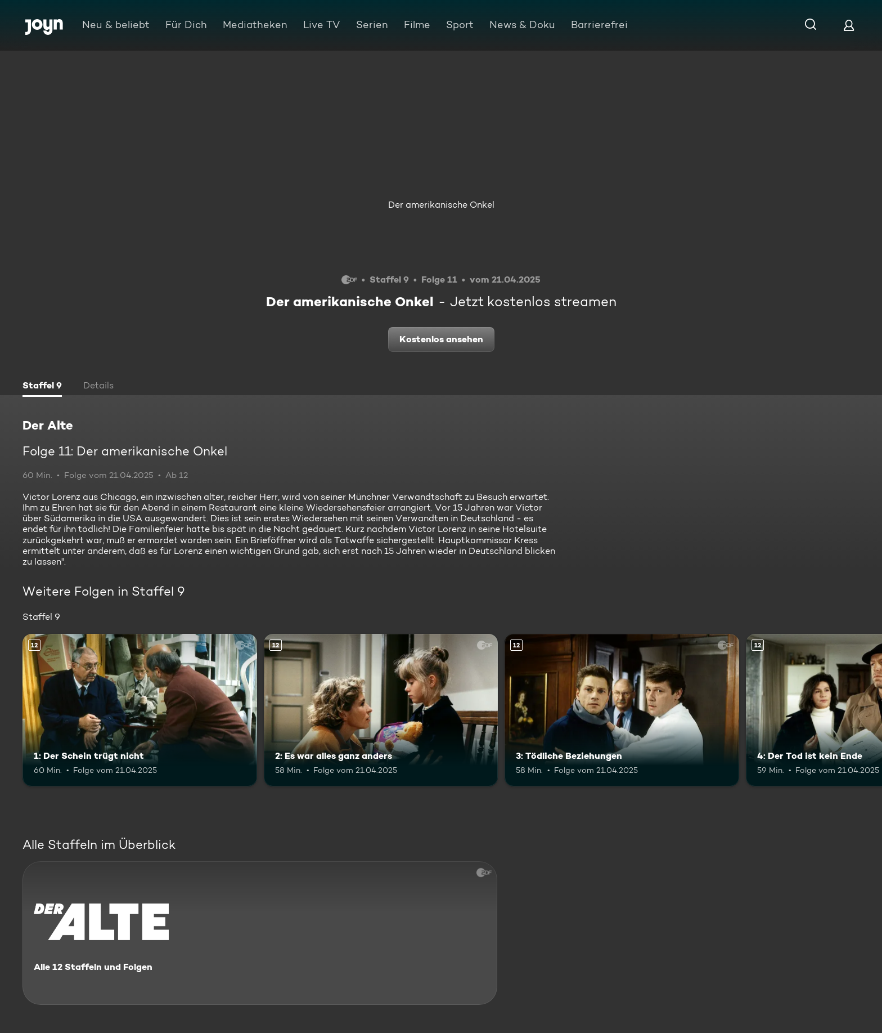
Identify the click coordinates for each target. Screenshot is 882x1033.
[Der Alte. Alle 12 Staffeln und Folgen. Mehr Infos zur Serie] (259, 933)
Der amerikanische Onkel (441, 204)
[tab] (42, 387)
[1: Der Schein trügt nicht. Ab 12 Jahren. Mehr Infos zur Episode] (139, 710)
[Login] (849, 25)
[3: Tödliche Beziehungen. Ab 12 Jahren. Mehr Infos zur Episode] (622, 710)
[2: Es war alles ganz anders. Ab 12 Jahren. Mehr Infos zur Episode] (381, 710)
